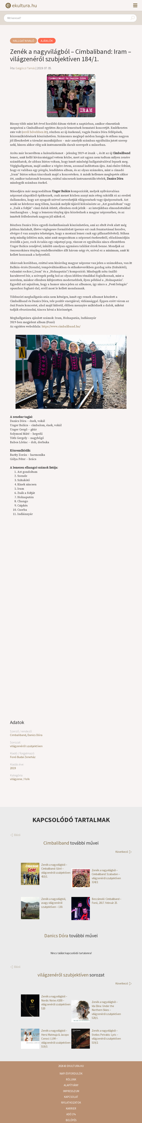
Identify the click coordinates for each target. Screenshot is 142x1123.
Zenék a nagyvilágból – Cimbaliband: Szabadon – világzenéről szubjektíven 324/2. (96, 876)
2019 (13, 768)
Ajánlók (47, 41)
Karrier (71, 1108)
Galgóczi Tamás (25, 68)
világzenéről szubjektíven (26, 746)
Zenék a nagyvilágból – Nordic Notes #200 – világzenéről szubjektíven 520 (45, 1002)
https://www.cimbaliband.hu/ (61, 326)
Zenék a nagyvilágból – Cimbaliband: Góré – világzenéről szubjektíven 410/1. (45, 871)
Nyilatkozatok (71, 1102)
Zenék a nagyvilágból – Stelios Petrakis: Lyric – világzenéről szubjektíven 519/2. (96, 1037)
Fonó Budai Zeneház (23, 757)
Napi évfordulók (71, 1073)
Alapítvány (71, 1085)
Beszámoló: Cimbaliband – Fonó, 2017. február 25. (96, 901)
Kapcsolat (71, 1097)
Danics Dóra (34, 735)
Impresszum (71, 1091)
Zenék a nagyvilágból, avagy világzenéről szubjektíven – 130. (43, 903)
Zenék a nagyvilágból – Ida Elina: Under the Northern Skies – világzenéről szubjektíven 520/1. (96, 1010)
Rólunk (71, 1079)
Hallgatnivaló (23, 41)
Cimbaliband (18, 735)
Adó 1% (71, 1114)
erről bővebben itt (35, 132)
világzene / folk (20, 779)
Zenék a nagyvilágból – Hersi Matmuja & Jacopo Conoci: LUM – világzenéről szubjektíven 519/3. (45, 1038)
